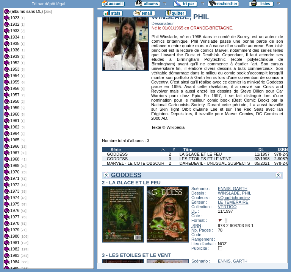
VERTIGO (227, 206)
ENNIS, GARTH (232, 188)
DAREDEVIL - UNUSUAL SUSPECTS (215, 163)
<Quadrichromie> (234, 197)
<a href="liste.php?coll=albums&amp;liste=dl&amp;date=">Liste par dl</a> (48, 134)
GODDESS (117, 154)
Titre (187, 149)
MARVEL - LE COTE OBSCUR (135, 163)
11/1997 (262, 154)
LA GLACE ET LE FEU (201, 154)
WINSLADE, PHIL (234, 193)
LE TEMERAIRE (233, 202)
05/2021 (262, 163)
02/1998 (262, 158)
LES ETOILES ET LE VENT (205, 158)
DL (261, 149)
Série (116, 149)
